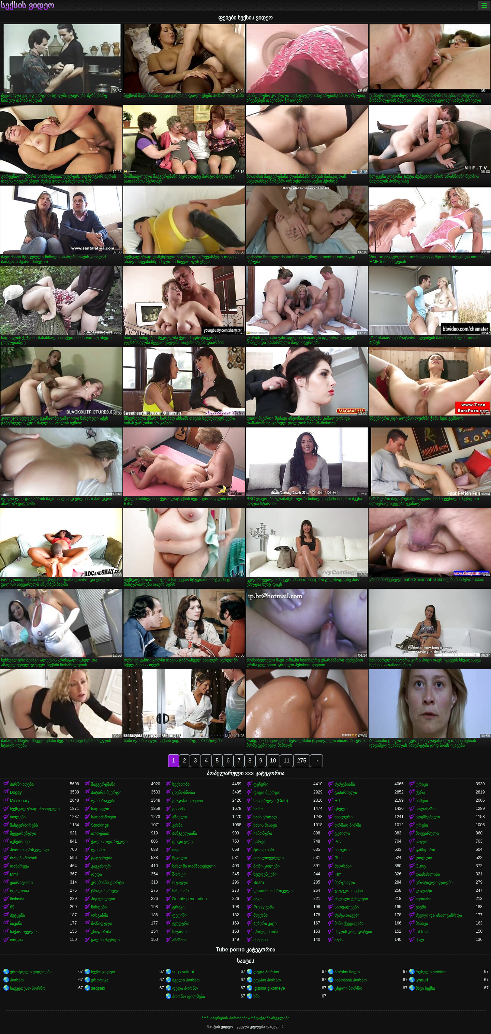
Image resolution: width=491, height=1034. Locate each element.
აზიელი (179, 817)
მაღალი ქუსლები (351, 899)
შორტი (178, 874)
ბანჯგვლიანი (184, 833)
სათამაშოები (103, 817)
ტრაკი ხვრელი (105, 890)
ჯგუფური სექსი (348, 890)
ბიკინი (16, 923)
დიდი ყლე (182, 841)
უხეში (421, 907)
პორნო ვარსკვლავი (29, 849)
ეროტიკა (99, 980)
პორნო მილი (347, 972)
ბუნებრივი (20, 841)
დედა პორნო (266, 972)
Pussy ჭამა (263, 907)
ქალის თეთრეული (109, 841)
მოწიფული (101, 923)
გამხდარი (425, 849)
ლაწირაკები (103, 800)
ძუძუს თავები (346, 915)
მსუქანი (260, 939)
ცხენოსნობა (183, 792)
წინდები (99, 907)
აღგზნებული (428, 817)
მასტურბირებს (24, 825)
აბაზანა (179, 939)
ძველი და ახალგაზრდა (439, 915)
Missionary (19, 800)
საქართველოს (24, 931)
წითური (341, 849)
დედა (96, 874)
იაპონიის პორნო (350, 980)
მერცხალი (344, 882)
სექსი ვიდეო (103, 972)
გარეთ (260, 841)
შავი (176, 849)
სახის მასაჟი (265, 825)
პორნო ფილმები (188, 996)
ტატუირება (101, 858)
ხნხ (256, 996)
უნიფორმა (101, 931)
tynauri (422, 980)
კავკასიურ (101, 866)
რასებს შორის (23, 858)
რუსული (180, 882)
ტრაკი (422, 784)
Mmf (14, 874)
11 (287, 760)
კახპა (177, 825)
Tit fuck (422, 931)
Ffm (338, 874)
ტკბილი (342, 833)
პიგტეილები (103, 899)
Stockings (100, 825)
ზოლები (18, 817)
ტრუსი (422, 825)
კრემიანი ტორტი (107, 882)
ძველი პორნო (185, 980)
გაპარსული (345, 792)
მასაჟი (422, 923)
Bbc (338, 858)
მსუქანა (260, 915)
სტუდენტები (265, 874)
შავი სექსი (425, 988)
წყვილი (179, 858)
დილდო (424, 858)
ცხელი (340, 808)
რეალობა (19, 890)
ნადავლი (100, 808)
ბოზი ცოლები (266, 866)
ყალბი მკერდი (105, 939)
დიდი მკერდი (266, 792)
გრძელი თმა (265, 931)
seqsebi (98, 988)
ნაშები (422, 800)
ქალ (420, 939)
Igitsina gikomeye (269, 988)
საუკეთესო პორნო (27, 988)
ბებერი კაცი (265, 923)
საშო (258, 808)
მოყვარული (427, 833)
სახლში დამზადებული (193, 866)
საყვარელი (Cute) (270, 800)
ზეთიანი (423, 899)
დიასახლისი (428, 874)
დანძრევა (19, 866)
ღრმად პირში (347, 825)
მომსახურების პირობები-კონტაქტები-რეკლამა (245, 1018)
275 (301, 760)
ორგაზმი (99, 915)
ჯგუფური (180, 923)
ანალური (343, 817)
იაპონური (262, 833)
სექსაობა (181, 784)
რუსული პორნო (431, 972)
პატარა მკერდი (106, 792)
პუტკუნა (17, 915)
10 (273, 760)
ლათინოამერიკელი (273, 890)
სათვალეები (346, 907)
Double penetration (189, 899)
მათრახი (343, 866)
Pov (338, 841)
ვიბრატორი (21, 882)
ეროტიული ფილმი (434, 882)
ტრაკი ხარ (263, 849)
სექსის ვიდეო (27, 5)
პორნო (17, 980)
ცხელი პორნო (348, 988)
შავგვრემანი (103, 784)
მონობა (17, 899)
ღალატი (424, 890)
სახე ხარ (180, 890)
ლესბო (98, 849)
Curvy (421, 866)
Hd (337, 800)
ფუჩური (260, 784)
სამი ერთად (265, 817)
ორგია (16, 939)
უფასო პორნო (267, 980)
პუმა (338, 939)
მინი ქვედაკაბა (348, 923)
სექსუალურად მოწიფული (35, 808)
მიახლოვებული (268, 858)
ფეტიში (179, 915)
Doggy (16, 792)
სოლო (422, 841)
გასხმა (178, 808)
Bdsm (258, 882)
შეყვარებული (23, 833)
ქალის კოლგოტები (353, 931)
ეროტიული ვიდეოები (30, 972)
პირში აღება (22, 784)
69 (12, 907)
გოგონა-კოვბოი (187, 800)
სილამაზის (426, 808)
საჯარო (179, 931)
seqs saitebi (183, 972)
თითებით (100, 833)
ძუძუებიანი (344, 784)
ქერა (420, 792)
